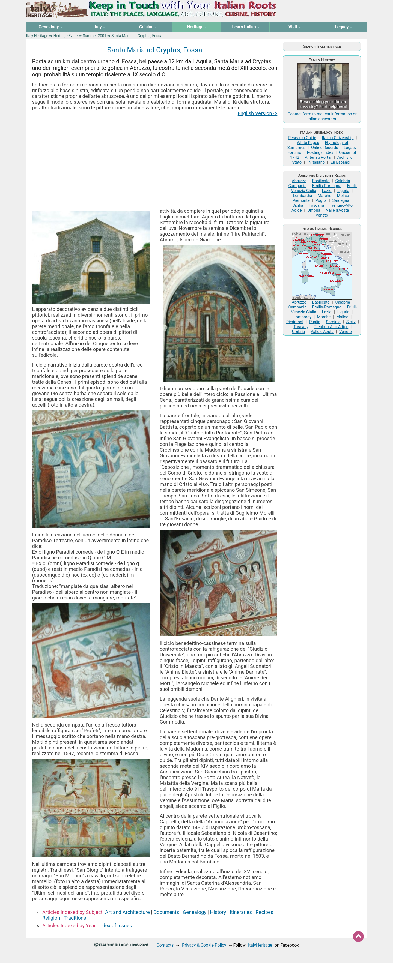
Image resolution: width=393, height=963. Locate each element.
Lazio (327, 190)
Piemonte (301, 200)
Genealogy (194, 912)
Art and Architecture (127, 912)
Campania (297, 185)
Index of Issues (115, 925)
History (218, 912)
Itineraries (241, 912)
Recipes (264, 912)
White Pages (308, 142)
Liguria (343, 190)
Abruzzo (299, 180)
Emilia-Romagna (326, 185)
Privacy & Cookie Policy (204, 945)
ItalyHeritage (260, 945)
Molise (343, 195)
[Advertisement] (154, 162)
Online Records (324, 147)
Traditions (75, 918)
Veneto (322, 215)
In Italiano (316, 162)
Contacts (165, 945)
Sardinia (333, 321)
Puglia (321, 200)
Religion (51, 918)
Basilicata (321, 180)
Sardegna (340, 200)
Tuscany (300, 326)
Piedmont (294, 321)
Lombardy (303, 316)
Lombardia (302, 195)
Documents (166, 912)
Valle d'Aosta (337, 210)
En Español (340, 162)
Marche (324, 195)
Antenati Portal (318, 157)
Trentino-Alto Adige (331, 326)
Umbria (313, 210)
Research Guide (302, 137)
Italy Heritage (37, 36)
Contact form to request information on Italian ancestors (323, 116)
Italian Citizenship (337, 137)
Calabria (342, 180)
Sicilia (298, 205)
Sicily (351, 321)
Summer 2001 (94, 36)
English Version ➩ (258, 113)
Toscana (316, 205)
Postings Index (320, 152)
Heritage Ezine (65, 36)
